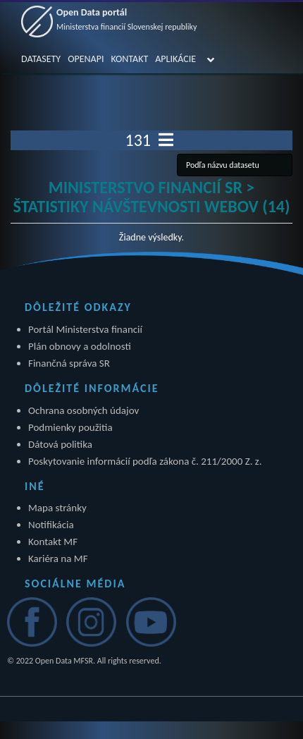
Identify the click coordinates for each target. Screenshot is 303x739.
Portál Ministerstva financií (85, 329)
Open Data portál (126, 19)
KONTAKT (129, 59)
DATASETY (41, 59)
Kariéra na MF (58, 558)
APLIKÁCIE (175, 59)
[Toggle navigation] (166, 140)
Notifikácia (51, 524)
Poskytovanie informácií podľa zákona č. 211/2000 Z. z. (145, 461)
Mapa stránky (57, 507)
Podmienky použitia (70, 427)
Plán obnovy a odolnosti (79, 346)
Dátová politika (60, 444)
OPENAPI (86, 59)
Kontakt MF (53, 541)
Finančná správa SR (69, 363)
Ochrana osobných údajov (83, 410)
